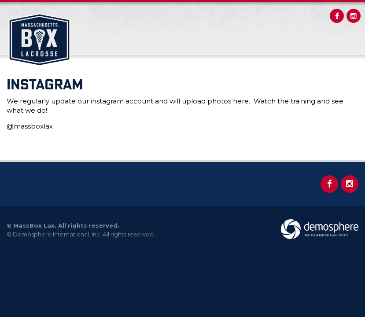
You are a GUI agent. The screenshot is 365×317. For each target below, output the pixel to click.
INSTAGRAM (45, 84)
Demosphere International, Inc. (57, 234)
